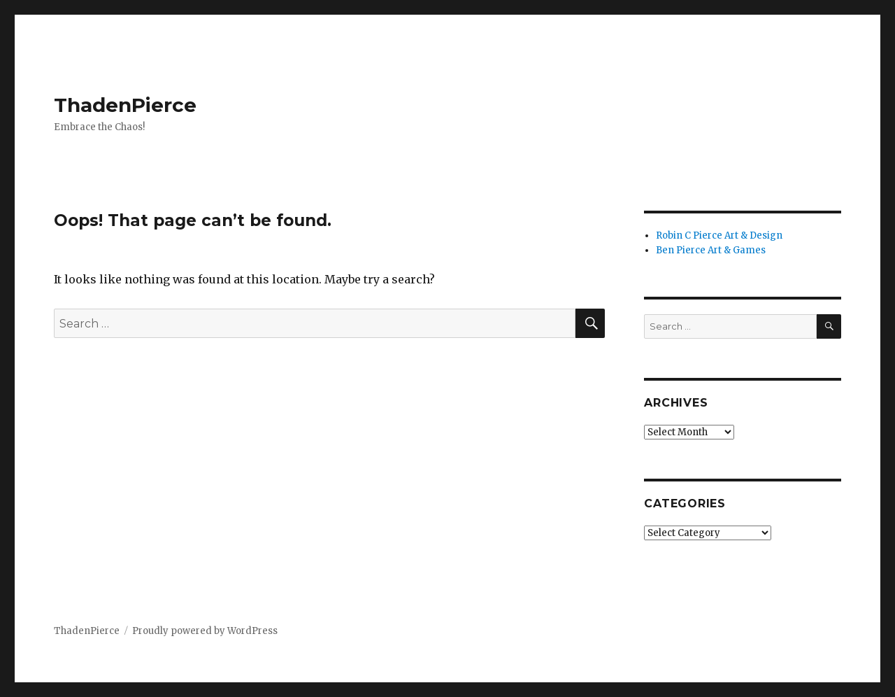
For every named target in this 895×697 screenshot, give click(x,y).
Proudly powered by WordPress (205, 631)
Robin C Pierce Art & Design (719, 235)
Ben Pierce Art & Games (711, 250)
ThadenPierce (125, 105)
